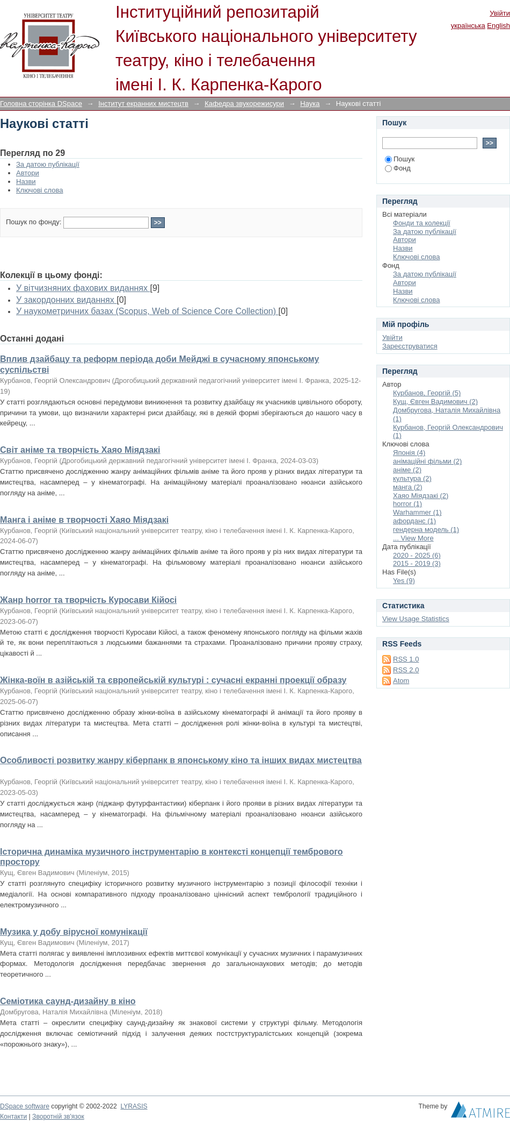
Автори (27, 173)
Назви (26, 181)
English (498, 26)
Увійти (500, 13)
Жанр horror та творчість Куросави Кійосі (88, 600)
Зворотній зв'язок (58, 1116)
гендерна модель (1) (426, 529)
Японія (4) (409, 453)
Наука (309, 103)
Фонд (398, 168)
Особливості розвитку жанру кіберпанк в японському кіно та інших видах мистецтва (181, 760)
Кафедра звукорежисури (244, 103)
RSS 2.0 (406, 670)
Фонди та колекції (421, 223)
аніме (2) (407, 470)
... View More (413, 538)
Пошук (399, 159)
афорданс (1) (414, 521)
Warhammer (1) (417, 512)
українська (468, 26)
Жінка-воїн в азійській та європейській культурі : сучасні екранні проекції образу (173, 680)
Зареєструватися (410, 346)
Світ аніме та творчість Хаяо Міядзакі (80, 449)
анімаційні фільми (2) (427, 461)
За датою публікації (47, 164)
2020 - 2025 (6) (417, 555)
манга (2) (407, 487)
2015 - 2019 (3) (417, 563)
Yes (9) (404, 581)
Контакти (13, 1116)
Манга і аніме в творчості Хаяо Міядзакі (84, 519)
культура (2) (412, 478)
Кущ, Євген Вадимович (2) (435, 401)
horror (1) (407, 504)
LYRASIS (133, 1106)
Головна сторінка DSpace (41, 103)
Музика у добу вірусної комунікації (74, 931)
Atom (401, 681)
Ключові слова (39, 190)
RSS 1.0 (406, 659)
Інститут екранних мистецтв (143, 103)
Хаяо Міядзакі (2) (420, 496)
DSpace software (24, 1106)
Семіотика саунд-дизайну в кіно (68, 1001)
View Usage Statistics (415, 619)
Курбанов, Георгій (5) (427, 393)
